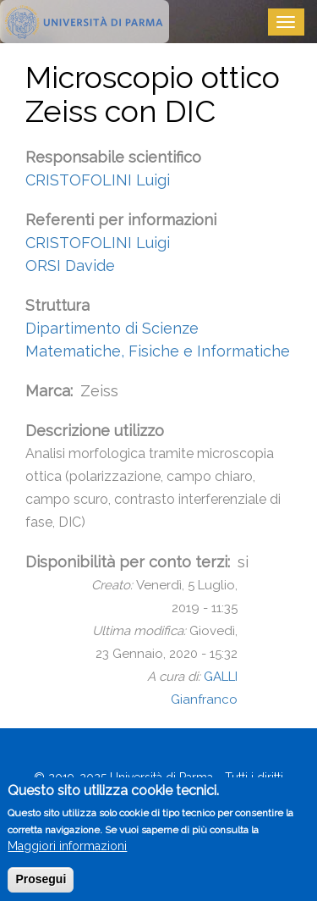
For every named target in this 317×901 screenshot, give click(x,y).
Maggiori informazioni (67, 854)
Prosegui (40, 887)
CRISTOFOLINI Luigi (97, 180)
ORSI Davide (70, 265)
